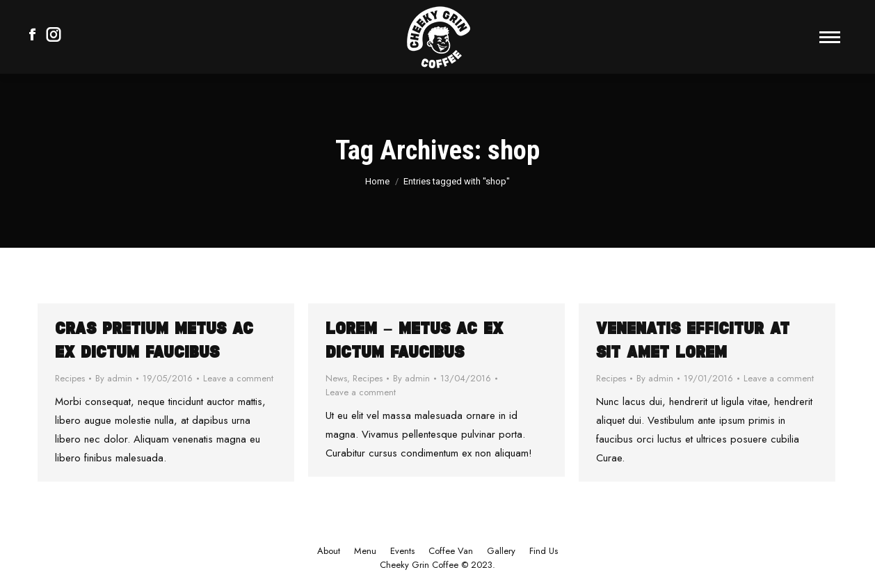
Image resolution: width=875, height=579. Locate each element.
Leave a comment (238, 378)
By (113, 378)
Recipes (70, 378)
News (336, 378)
